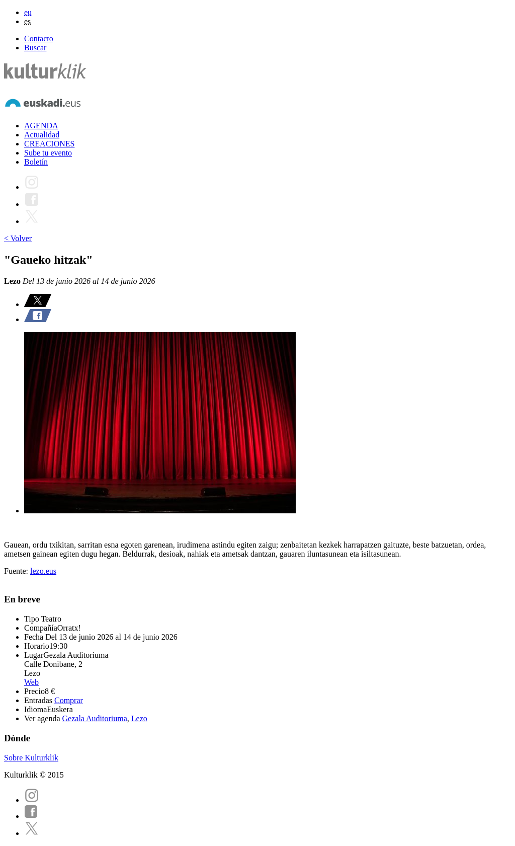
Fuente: (17, 571)
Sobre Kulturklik (31, 757)
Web (31, 682)
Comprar (68, 700)
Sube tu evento (48, 152)
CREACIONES (49, 143)
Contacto (38, 38)
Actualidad (41, 134)
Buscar (35, 47)
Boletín (36, 162)
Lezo (139, 718)
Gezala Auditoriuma (94, 718)
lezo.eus (43, 571)
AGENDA (41, 125)
